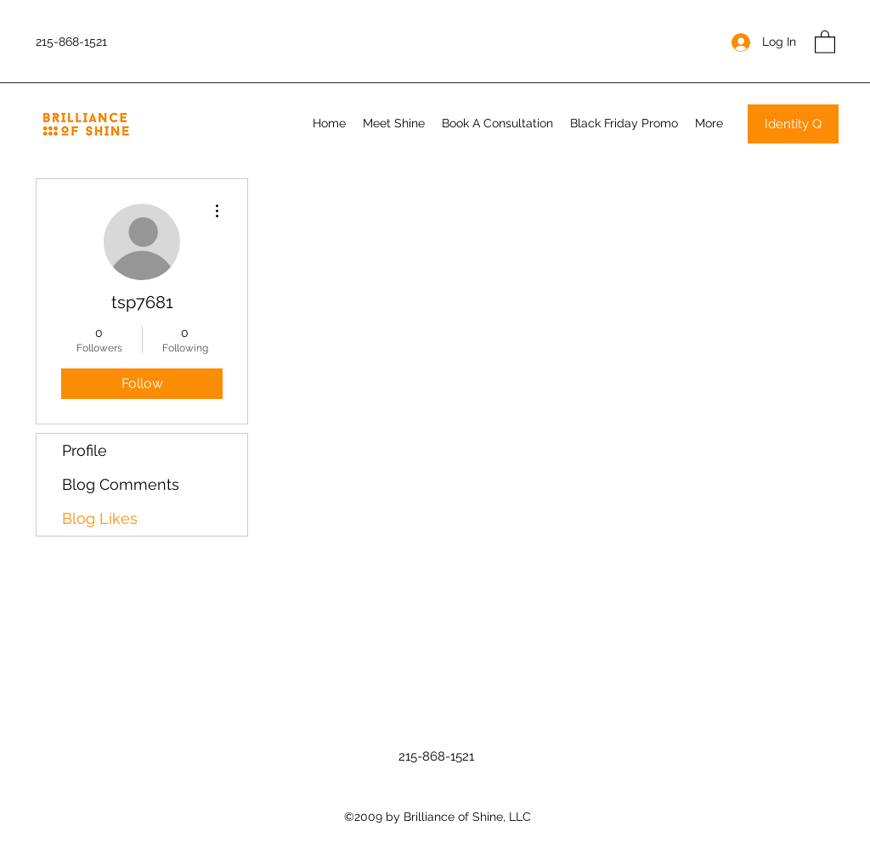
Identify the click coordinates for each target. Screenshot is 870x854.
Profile (84, 450)
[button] (825, 41)
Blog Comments (120, 484)
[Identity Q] (793, 123)
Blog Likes (100, 518)
